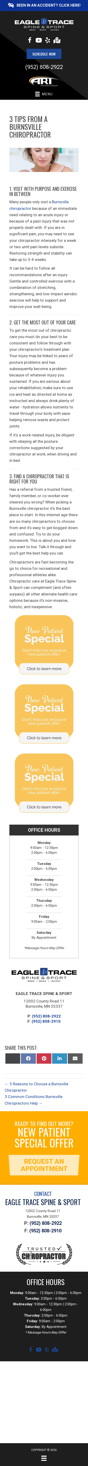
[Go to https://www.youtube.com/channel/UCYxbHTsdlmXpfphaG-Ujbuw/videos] (39, 41)
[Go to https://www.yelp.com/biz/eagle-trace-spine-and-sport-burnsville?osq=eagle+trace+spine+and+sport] (48, 41)
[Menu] (44, 1458)
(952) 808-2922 (44, 67)
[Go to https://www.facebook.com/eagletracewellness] (30, 41)
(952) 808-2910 (46, 1021)
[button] (44, 5)
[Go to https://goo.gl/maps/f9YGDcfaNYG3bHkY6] (57, 40)
